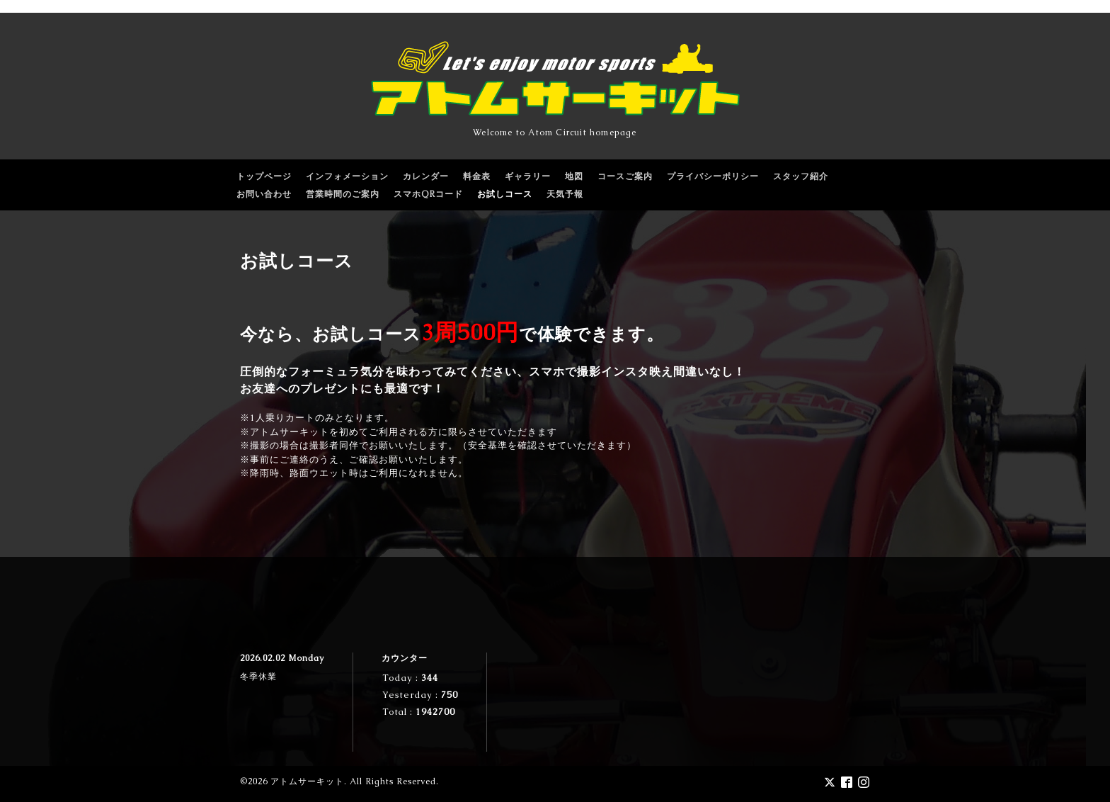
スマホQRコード (428, 194)
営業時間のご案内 (342, 194)
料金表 (477, 176)
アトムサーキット (307, 781)
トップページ (264, 176)
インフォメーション (347, 176)
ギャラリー (528, 176)
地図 (574, 176)
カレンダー (426, 176)
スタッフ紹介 (800, 176)
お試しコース (504, 194)
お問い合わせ (264, 194)
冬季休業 (258, 676)
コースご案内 (625, 176)
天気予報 (565, 194)
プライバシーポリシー (713, 176)
